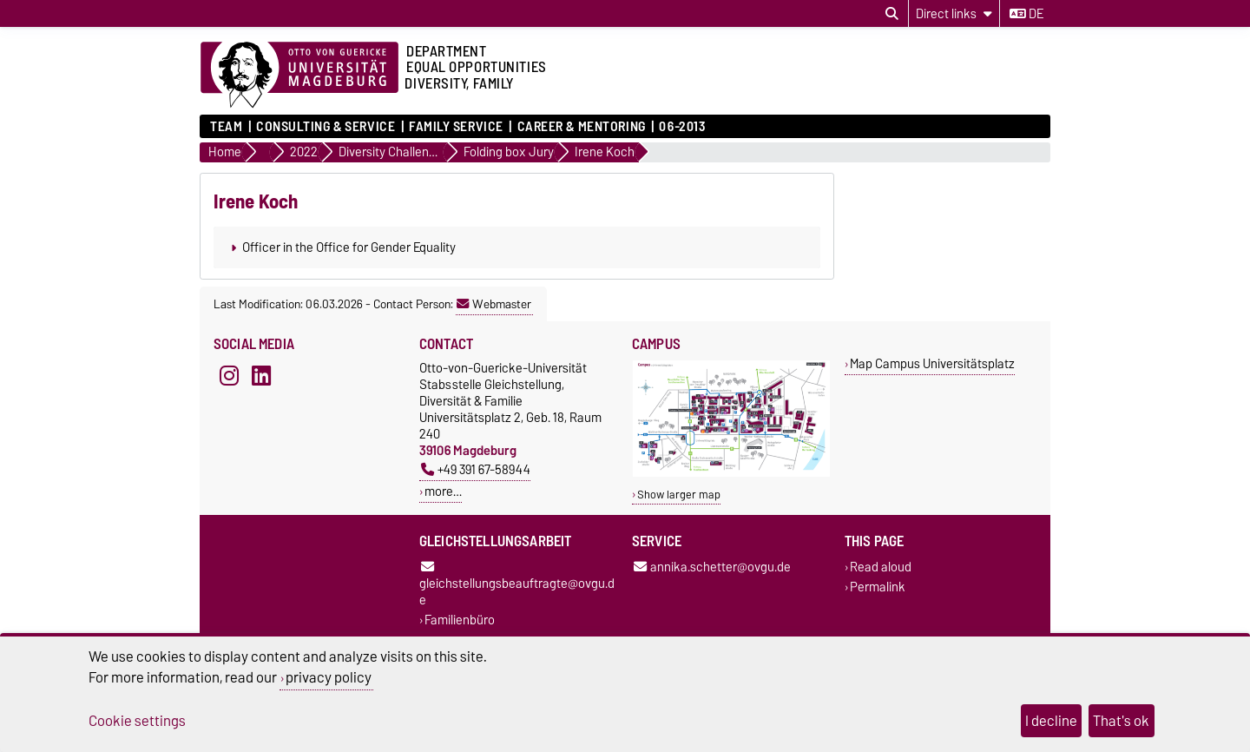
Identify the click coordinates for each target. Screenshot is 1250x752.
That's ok (1121, 721)
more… (443, 491)
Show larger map (678, 494)
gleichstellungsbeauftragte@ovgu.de (517, 585)
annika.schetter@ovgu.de (712, 567)
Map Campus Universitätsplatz (932, 363)
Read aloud (880, 567)
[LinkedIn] (261, 375)
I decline (1051, 721)
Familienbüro (459, 620)
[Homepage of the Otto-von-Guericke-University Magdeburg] (299, 75)
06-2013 (682, 126)
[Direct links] (954, 13)
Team (226, 126)
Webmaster (494, 304)
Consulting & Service (325, 126)
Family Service (456, 126)
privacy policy (329, 677)
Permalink (877, 587)
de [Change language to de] (1026, 13)
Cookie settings (137, 721)
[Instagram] (229, 375)
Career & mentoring (581, 126)
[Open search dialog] (891, 13)
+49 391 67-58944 (475, 469)
